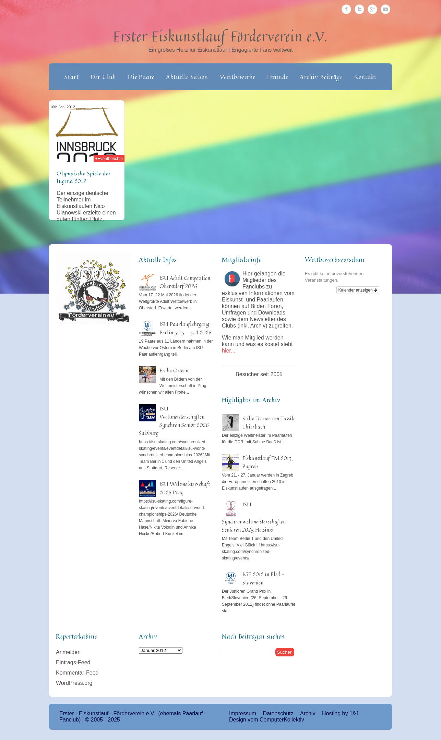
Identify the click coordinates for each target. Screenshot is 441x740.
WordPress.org (74, 683)
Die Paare (141, 77)
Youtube (385, 9)
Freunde (277, 77)
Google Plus (372, 9)
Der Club (103, 77)
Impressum (242, 713)
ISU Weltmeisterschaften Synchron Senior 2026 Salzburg (174, 420)
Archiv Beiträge (321, 77)
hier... (228, 351)
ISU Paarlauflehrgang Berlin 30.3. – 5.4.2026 (185, 328)
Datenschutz (278, 713)
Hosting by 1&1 (340, 713)
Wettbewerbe (237, 77)
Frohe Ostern (173, 370)
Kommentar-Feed (77, 673)
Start (71, 77)
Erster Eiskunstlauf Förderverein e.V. (220, 36)
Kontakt (365, 77)
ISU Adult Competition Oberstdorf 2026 (184, 282)
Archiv (307, 713)
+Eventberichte (109, 158)
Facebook (346, 9)
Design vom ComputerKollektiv (266, 720)
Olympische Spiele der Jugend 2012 (84, 177)
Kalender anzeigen (357, 290)
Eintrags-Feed (73, 662)
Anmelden (68, 652)
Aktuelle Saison (187, 77)
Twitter (359, 9)
